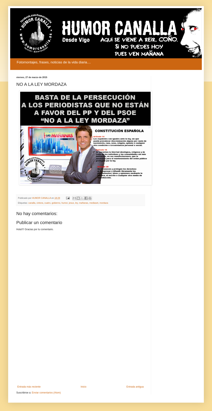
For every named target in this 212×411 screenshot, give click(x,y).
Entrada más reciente (29, 386)
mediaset (93, 203)
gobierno (56, 203)
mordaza (103, 203)
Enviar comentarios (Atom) (46, 392)
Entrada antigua (135, 386)
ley (76, 203)
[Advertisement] (80, 351)
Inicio (83, 386)
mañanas (83, 203)
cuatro (47, 203)
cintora (39, 203)
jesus (71, 203)
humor (65, 203)
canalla (31, 203)
